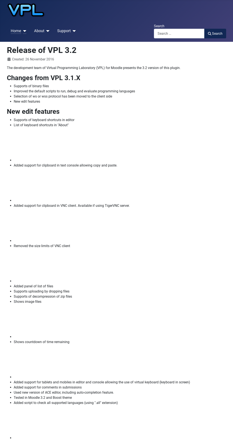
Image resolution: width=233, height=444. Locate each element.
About (39, 31)
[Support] (73, 31)
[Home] (24, 31)
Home (16, 31)
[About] (47, 31)
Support (64, 31)
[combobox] (179, 33)
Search (159, 26)
